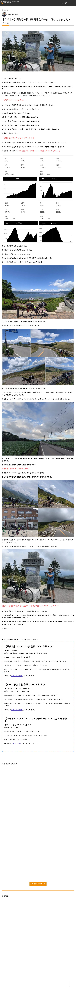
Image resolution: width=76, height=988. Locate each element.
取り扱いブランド (9, 975)
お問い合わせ (8, 978)
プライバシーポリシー (10, 980)
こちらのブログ (16, 676)
